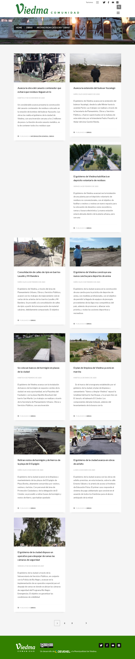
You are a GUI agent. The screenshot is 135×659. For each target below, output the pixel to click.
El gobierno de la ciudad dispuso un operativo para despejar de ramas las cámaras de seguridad (36, 556)
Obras (51, 136)
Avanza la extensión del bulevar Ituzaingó (94, 87)
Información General (39, 136)
